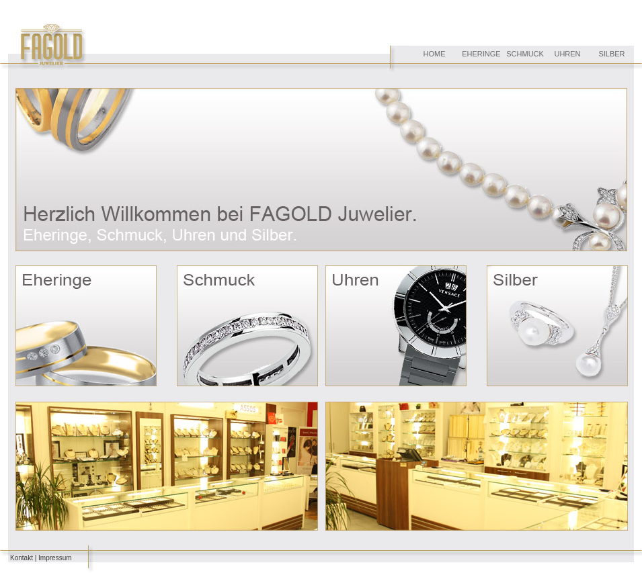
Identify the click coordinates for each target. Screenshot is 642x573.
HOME (435, 54)
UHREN (567, 54)
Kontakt (21, 558)
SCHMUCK (525, 54)
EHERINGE (481, 54)
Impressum (54, 558)
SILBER (611, 54)
